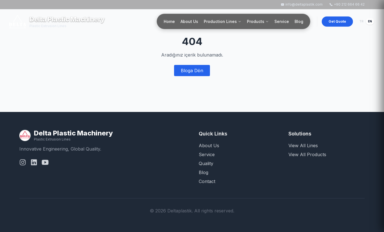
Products (258, 21)
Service (281, 21)
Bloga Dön (192, 70)
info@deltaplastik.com (302, 4)
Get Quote (337, 21)
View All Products (307, 154)
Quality (206, 163)
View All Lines (303, 145)
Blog (299, 21)
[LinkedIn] (34, 163)
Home (169, 21)
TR (361, 21)
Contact (207, 181)
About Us (189, 21)
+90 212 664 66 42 (347, 4)
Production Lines (222, 21)
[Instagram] (22, 163)
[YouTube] (45, 163)
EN (370, 21)
